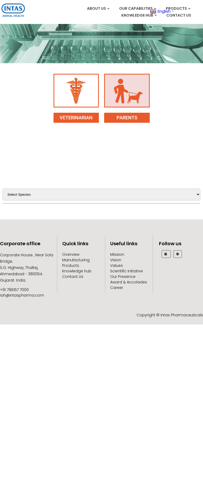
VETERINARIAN (76, 117)
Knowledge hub (137, 15)
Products (176, 8)
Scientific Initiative (126, 271)
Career (116, 287)
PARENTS (127, 117)
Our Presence (123, 276)
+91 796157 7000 (14, 289)
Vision (115, 260)
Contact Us (178, 15)
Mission (117, 254)
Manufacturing (76, 260)
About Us (96, 8)
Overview (70, 254)
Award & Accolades (128, 282)
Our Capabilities (136, 8)
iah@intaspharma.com (22, 295)
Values (116, 265)
